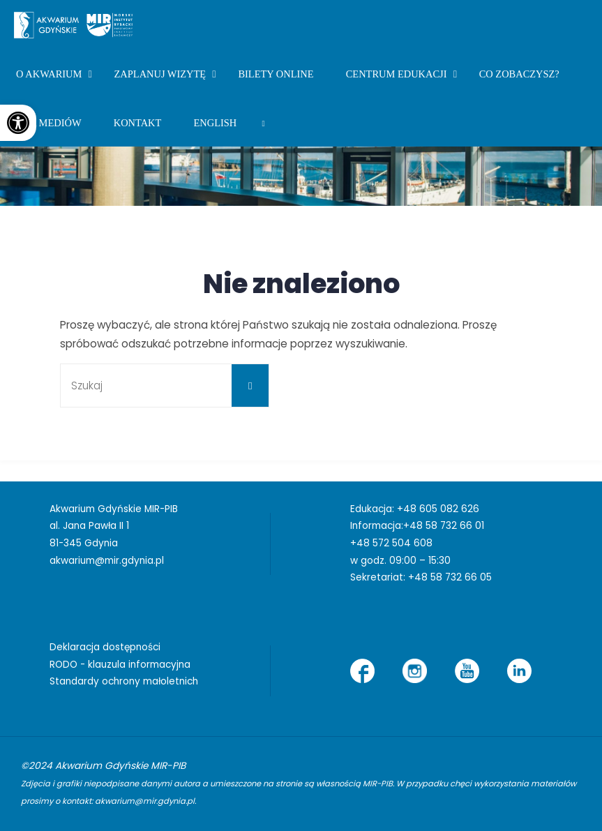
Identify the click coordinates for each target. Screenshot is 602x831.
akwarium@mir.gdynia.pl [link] (107, 560)
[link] (18, 123)
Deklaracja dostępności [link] (105, 647)
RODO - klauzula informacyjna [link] (120, 664)
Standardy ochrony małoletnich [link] (124, 681)
